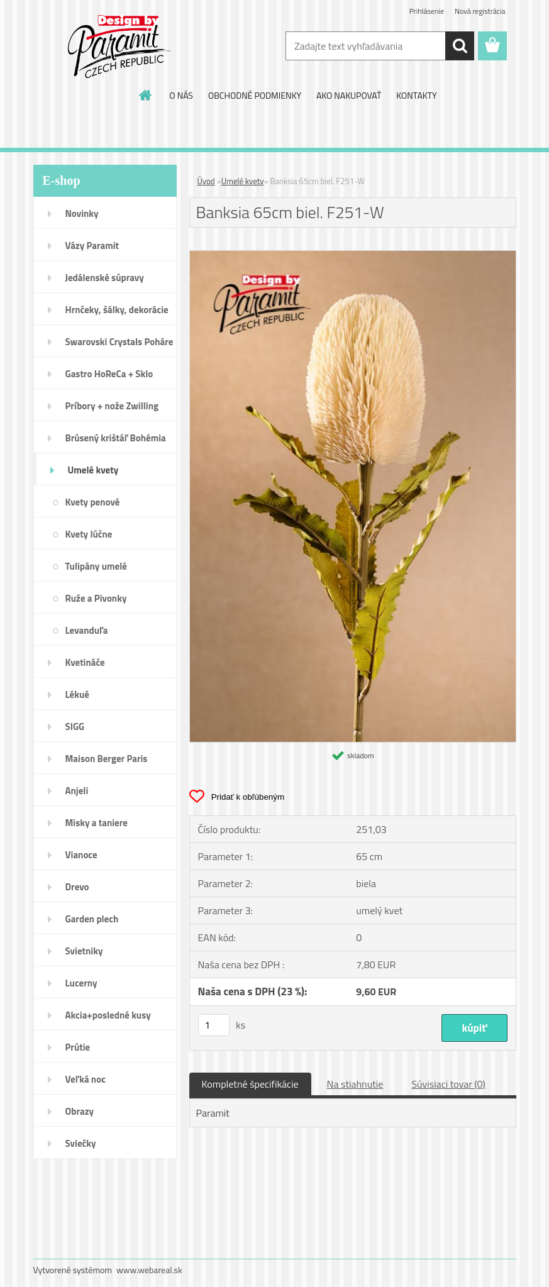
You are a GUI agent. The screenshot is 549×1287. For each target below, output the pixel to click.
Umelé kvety (93, 470)
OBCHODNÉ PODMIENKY (254, 95)
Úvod (206, 181)
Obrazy (79, 1111)
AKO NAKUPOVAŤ (348, 95)
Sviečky (80, 1143)
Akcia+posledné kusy (108, 1015)
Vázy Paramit (92, 245)
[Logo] (119, 46)
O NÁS (181, 95)
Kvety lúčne (89, 534)
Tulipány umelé (96, 566)
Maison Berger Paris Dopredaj (106, 762)
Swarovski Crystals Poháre (119, 341)
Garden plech (92, 919)
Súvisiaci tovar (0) (448, 1083)
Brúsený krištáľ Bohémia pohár (115, 442)
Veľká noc (85, 1079)
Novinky (82, 213)
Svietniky (84, 951)
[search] (459, 45)
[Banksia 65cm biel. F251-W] (353, 255)
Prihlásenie (426, 11)
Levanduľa (86, 630)
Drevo (77, 887)
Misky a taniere (96, 822)
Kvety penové (92, 502)
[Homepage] (146, 94)
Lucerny (81, 983)
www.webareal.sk (149, 1269)
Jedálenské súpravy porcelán (104, 281)
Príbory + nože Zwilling (112, 406)
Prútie (78, 1047)
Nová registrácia (480, 11)
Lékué (77, 694)
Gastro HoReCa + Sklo (109, 374)
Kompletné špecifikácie (250, 1083)
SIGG (75, 726)
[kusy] (214, 1025)
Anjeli (77, 790)
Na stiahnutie (355, 1083)
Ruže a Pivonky (96, 598)
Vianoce (81, 855)
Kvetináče (85, 662)
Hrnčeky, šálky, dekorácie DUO (117, 313)
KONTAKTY (416, 95)
